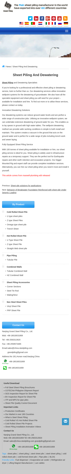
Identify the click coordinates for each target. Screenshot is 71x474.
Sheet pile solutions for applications (26, 186)
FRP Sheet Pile (13, 310)
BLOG (52, 457)
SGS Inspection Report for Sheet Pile (21, 393)
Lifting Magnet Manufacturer (21, 463)
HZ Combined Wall (15, 275)
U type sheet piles (14, 216)
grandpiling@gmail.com (18, 352)
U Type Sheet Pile (15, 240)
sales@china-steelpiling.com (20, 348)
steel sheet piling (53, 454)
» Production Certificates (14, 411)
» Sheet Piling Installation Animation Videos (22, 427)
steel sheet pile (37, 454)
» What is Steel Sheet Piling (16, 417)
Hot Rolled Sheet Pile (16, 236)
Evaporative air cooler (39, 460)
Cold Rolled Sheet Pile (17, 212)
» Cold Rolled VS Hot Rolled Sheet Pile (21, 420)
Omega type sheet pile (16, 224)
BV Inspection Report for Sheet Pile (20, 397)
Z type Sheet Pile (14, 244)
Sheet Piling (7, 83)
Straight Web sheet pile (17, 248)
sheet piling (24, 454)
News (8, 66)
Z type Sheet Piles (15, 220)
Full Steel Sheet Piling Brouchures (20, 387)
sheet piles (12, 454)
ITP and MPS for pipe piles (16, 400)
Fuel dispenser (21, 460)
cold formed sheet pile (27, 457)
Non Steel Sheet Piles (17, 302)
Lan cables (39, 463)
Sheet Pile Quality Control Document (21, 403)
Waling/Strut (12, 295)
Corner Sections (14, 286)
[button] (4, 212)
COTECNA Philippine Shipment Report (22, 390)
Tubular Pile (12, 260)
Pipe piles (43, 457)
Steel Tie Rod (13, 291)
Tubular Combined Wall (17, 271)
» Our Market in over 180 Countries (19, 414)
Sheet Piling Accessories (18, 282)
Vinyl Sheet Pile (14, 306)
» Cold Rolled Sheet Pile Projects (18, 423)
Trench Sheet (13, 229)
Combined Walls (14, 267)
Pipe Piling (12, 255)
